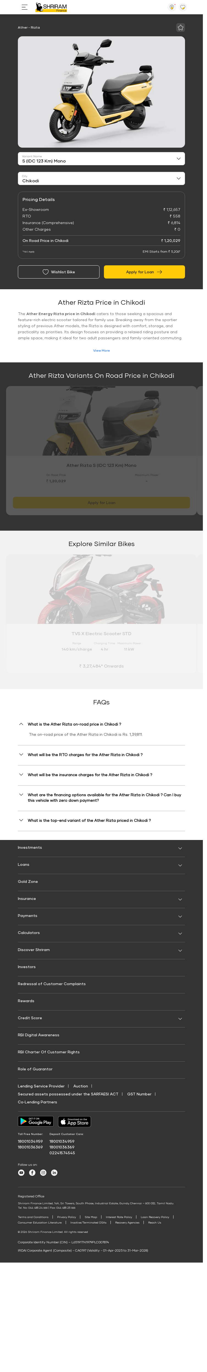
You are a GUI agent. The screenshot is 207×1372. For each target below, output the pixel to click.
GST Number (139, 1094)
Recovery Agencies (127, 1222)
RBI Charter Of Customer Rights (49, 1051)
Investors (27, 966)
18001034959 (30, 1141)
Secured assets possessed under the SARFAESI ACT (68, 1094)
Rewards (26, 1000)
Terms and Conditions (33, 1217)
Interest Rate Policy (119, 1217)
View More (101, 350)
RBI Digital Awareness (38, 1034)
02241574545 (62, 1152)
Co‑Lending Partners (37, 1102)
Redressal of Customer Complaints (52, 983)
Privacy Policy (66, 1217)
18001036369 (30, 1147)
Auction (80, 1086)
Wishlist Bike (58, 272)
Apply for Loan (144, 272)
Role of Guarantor (35, 1069)
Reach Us (154, 1222)
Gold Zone (28, 881)
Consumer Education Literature (40, 1222)
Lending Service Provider (41, 1086)
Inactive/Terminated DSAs (88, 1222)
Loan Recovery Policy (155, 1217)
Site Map (91, 1217)
